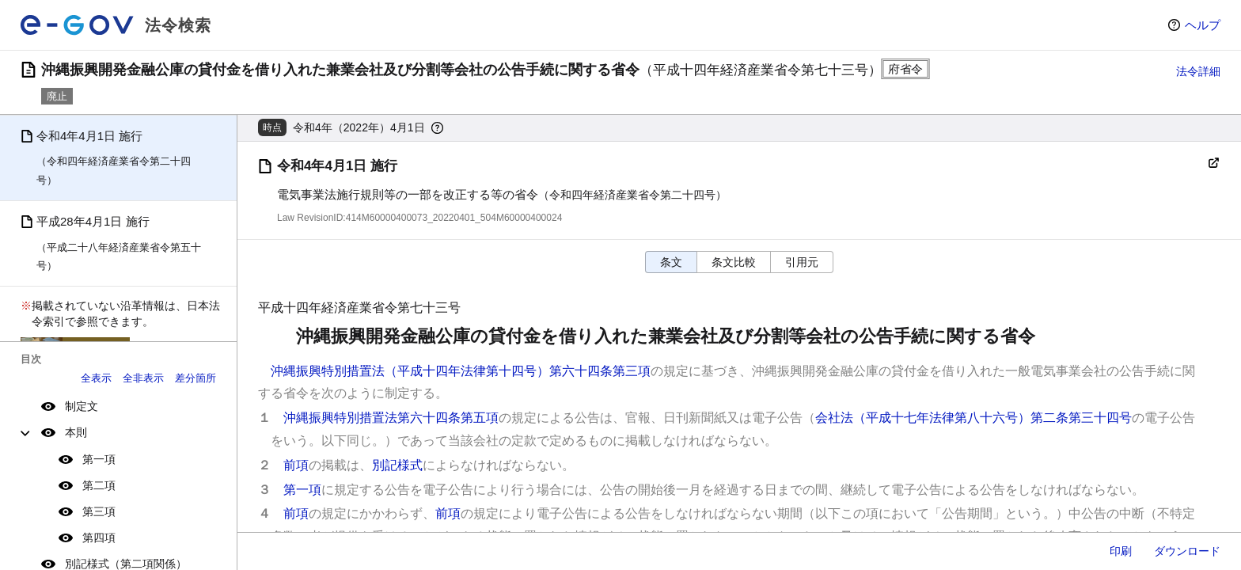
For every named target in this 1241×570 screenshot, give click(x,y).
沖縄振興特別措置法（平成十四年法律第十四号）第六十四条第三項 (461, 371)
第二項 (99, 485)
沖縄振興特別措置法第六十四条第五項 (391, 417)
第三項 (99, 511)
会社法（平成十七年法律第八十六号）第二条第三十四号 (973, 417)
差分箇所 (195, 378)
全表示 (96, 378)
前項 (296, 465)
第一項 (99, 459)
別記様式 (397, 465)
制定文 (81, 406)
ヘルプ (1202, 25)
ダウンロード (1187, 551)
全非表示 (143, 378)
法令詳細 (1198, 71)
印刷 (1121, 551)
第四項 (99, 537)
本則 (76, 432)
